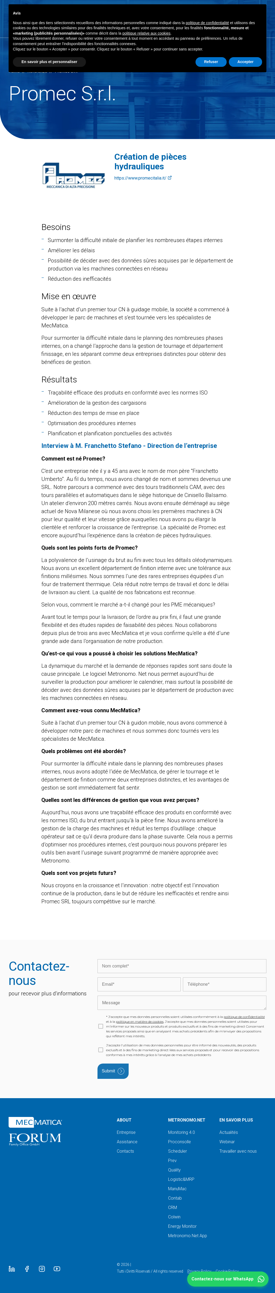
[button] (228, 1279)
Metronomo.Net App (187, 1235)
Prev (172, 1160)
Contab (175, 1198)
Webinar (227, 1141)
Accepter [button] (245, 62)
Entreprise (126, 1132)
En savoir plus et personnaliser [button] (49, 62)
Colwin (174, 1216)
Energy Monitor (182, 1226)
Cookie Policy (227, 1271)
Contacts (125, 1151)
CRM (172, 1207)
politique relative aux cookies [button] (146, 33)
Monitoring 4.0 (181, 1132)
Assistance (127, 1141)
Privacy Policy (199, 1271)
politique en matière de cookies (140, 1022)
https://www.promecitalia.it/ (143, 178)
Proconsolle (179, 1141)
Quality (174, 1170)
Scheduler (177, 1151)
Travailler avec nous (238, 1151)
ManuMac (177, 1188)
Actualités (228, 1132)
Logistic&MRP (181, 1179)
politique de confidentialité (244, 1017)
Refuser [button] (211, 62)
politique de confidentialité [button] (207, 23)
